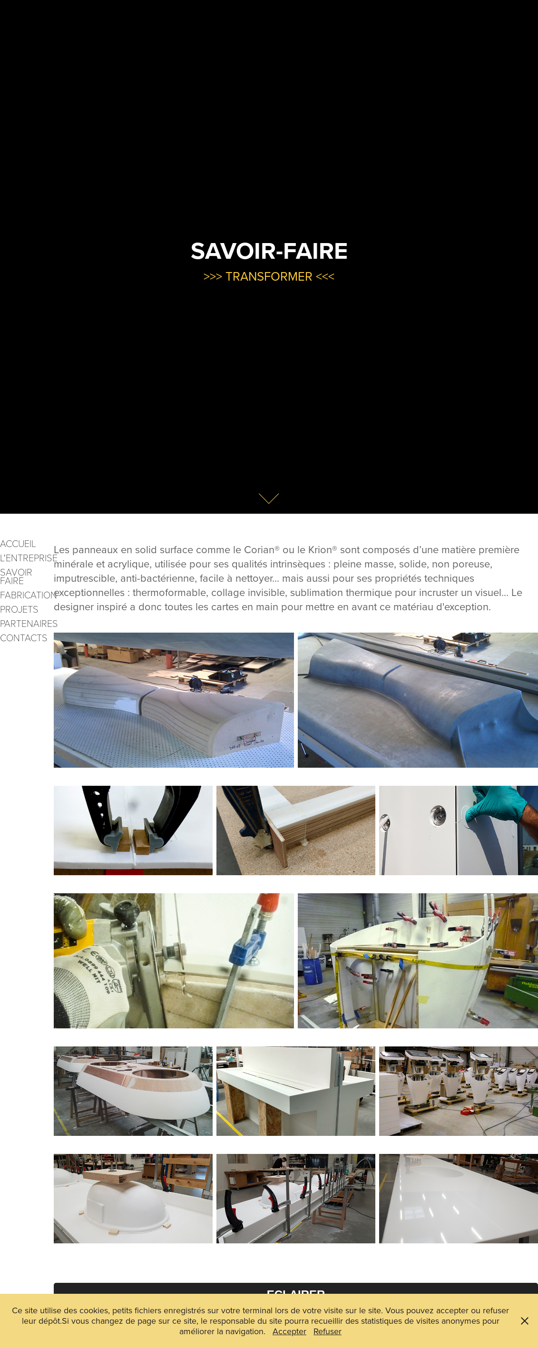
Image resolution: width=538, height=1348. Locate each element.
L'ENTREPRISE (29, 557)
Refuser (327, 1331)
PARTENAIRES (29, 623)
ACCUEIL (18, 543)
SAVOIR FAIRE (16, 576)
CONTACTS (24, 637)
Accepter (289, 1331)
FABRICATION (28, 594)
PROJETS (19, 608)
